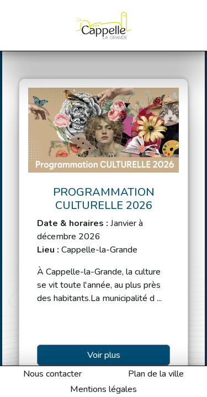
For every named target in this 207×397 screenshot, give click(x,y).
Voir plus (103, 355)
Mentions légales (103, 389)
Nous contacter (52, 374)
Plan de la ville (156, 374)
